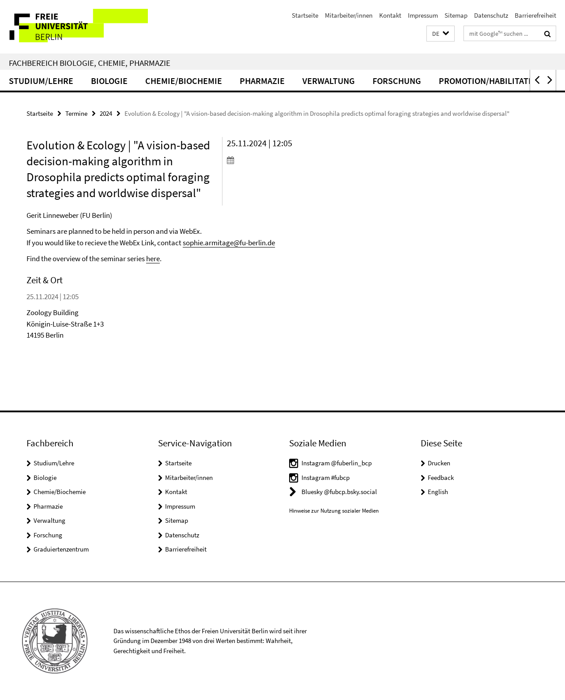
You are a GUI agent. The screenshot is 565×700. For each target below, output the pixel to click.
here (153, 258)
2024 (106, 113)
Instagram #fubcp (325, 477)
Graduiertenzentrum (61, 549)
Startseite (305, 15)
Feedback (441, 477)
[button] (440, 34)
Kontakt (390, 15)
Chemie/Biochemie (183, 80)
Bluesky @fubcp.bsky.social (339, 491)
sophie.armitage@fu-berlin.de (229, 242)
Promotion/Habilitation (490, 80)
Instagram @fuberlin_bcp (336, 463)
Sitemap (455, 15)
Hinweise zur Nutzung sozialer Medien (334, 510)
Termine (76, 113)
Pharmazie (262, 80)
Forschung (397, 80)
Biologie (109, 80)
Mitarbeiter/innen (349, 15)
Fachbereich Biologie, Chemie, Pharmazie (89, 62)
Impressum (423, 15)
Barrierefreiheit (535, 15)
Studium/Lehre (41, 80)
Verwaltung (328, 80)
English (438, 491)
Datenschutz (491, 15)
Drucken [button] (439, 463)
